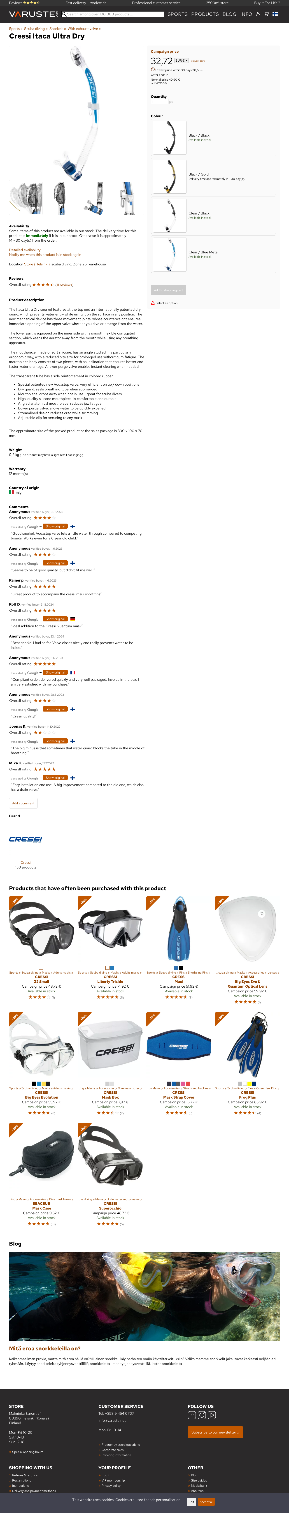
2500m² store (217, 2)
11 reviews (64, 285)
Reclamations (21, 1480)
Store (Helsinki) (37, 264)
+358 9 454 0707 (119, 1413)
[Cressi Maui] (178, 952)
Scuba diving (36, 28)
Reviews (24, 2)
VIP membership (113, 1480)
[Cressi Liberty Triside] (110, 952)
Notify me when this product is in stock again (45, 254)
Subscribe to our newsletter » (215, 1432)
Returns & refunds (24, 1475)
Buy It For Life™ (267, 2)
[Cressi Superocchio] (110, 1177)
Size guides (199, 1480)
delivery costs (198, 60)
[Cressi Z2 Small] (41, 952)
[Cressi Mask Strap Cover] (178, 1066)
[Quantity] (159, 101)
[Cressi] (25, 849)
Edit (191, 1502)
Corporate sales (113, 1450)
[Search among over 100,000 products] (112, 14)
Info (246, 14)
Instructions (20, 1485)
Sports (178, 14)
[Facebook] (192, 1415)
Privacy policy (111, 1485)
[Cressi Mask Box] (110, 1066)
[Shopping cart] (266, 14)
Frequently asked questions (121, 1444)
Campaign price (165, 51)
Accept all (206, 1502)
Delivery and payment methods (34, 1491)
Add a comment (23, 803)
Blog (194, 1475)
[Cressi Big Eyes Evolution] (41, 1066)
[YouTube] (212, 1415)
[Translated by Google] (24, 526)
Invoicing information (116, 1455)
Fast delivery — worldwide (86, 2)
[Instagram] (202, 1415)
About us (197, 1491)
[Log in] (258, 14)
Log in (106, 1475)
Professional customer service (156, 2)
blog (230, 14)
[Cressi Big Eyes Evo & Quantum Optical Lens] (247, 952)
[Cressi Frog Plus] (247, 1066)
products (205, 14)
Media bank (199, 1485)
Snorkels (57, 28)
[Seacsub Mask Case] (41, 1177)
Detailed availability (25, 250)
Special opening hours (27, 1452)
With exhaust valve (84, 28)
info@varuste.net (112, 1420)
